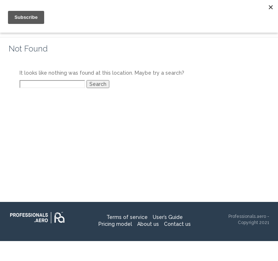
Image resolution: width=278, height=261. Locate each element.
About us (148, 224)
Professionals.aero (247, 216)
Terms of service (127, 217)
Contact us (177, 224)
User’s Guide (168, 217)
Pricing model (115, 224)
